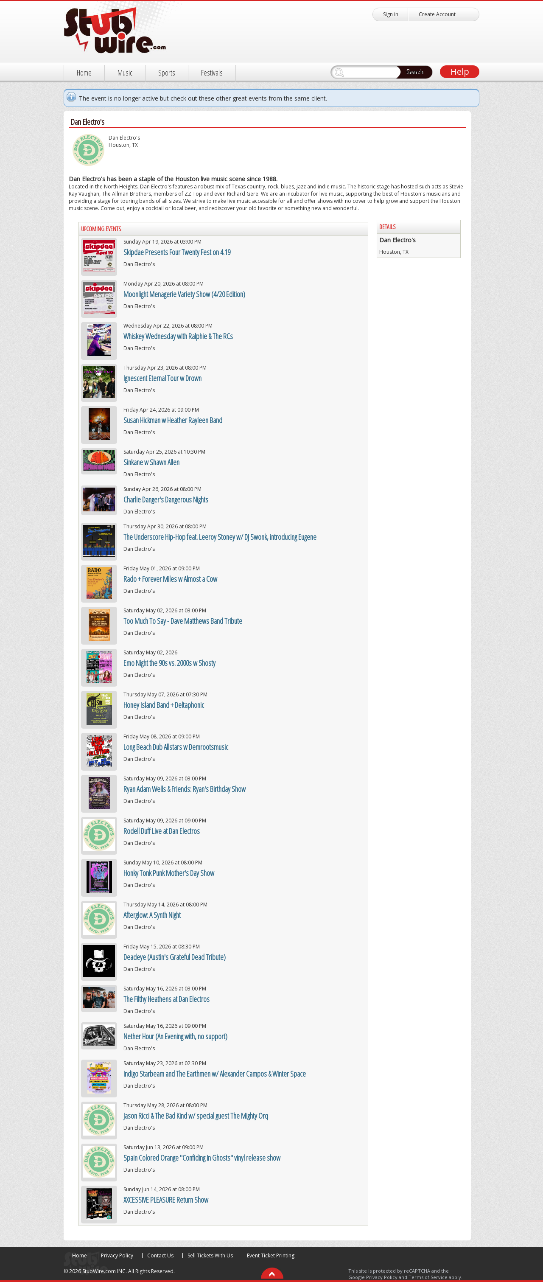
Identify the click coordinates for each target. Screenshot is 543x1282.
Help (460, 71)
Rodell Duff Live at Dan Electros (161, 831)
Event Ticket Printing (270, 1255)
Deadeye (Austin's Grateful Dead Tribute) (174, 957)
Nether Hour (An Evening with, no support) (175, 1036)
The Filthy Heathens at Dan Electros (166, 999)
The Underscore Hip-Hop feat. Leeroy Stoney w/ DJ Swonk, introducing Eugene (219, 537)
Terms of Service (428, 1277)
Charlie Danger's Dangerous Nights (165, 499)
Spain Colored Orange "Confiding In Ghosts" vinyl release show (201, 1158)
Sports (166, 72)
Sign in (390, 14)
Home (84, 72)
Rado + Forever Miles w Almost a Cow (170, 579)
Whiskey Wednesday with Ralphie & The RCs (178, 336)
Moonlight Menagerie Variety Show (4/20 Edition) (184, 294)
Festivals (212, 72)
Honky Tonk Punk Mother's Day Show (168, 873)
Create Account (437, 14)
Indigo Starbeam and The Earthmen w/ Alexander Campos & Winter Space (214, 1074)
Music (125, 72)
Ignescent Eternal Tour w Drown (162, 378)
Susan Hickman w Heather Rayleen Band (172, 420)
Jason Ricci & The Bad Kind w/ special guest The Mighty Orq (195, 1116)
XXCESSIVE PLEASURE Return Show (165, 1200)
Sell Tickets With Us (210, 1255)
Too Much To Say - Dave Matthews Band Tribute (182, 621)
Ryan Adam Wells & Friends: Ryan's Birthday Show (184, 789)
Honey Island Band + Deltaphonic (163, 705)
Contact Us (160, 1255)
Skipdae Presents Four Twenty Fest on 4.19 (176, 252)
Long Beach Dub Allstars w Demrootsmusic (175, 747)
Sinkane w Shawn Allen (151, 462)
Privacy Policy (117, 1255)
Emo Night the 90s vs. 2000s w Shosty (169, 663)
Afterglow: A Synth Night (152, 915)
